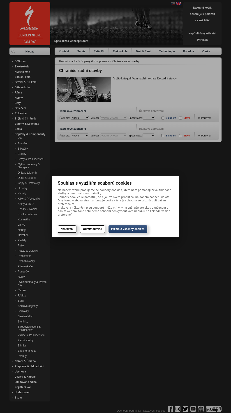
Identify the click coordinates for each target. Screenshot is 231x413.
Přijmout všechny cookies (128, 229)
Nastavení (67, 229)
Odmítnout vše (92, 229)
